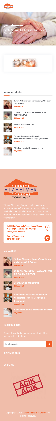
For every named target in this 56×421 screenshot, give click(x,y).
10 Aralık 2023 (19, 141)
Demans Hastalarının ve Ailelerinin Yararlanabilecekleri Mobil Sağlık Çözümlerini (31, 137)
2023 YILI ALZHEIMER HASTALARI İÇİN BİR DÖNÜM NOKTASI (30, 114)
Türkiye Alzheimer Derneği (35, 412)
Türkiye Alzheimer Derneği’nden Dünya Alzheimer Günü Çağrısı (32, 102)
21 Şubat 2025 (19, 118)
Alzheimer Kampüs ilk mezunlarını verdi (28, 148)
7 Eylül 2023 (18, 151)
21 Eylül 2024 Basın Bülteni (24, 124)
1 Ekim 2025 (18, 106)
